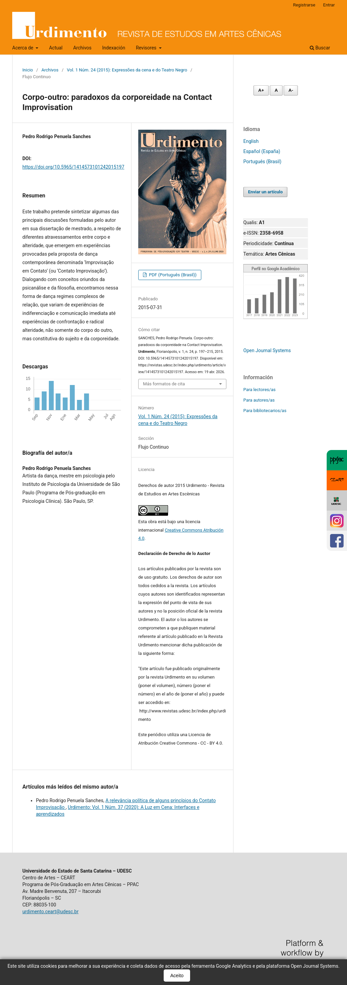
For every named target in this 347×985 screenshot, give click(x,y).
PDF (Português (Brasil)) (172, 274)
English (251, 141)
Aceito (177, 975)
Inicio (27, 69)
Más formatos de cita (164, 383)
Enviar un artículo (265, 191)
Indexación (113, 47)
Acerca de (23, 47)
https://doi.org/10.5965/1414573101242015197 (73, 167)
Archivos (82, 47)
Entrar (329, 4)
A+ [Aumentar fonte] (261, 90)
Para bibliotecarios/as (264, 410)
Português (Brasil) (262, 161)
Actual (56, 47)
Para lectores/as (259, 389)
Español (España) (261, 151)
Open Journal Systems (267, 350)
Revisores (147, 47)
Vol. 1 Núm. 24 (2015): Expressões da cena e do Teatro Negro (127, 69)
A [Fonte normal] (276, 90)
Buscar (320, 47)
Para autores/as (259, 400)
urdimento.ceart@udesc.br (50, 911)
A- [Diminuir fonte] (290, 90)
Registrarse (304, 4)
